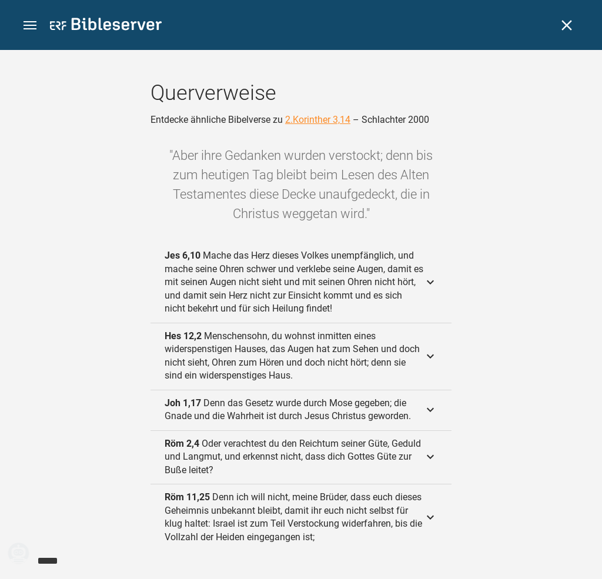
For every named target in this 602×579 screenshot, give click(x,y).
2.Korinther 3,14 (317, 119)
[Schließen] (566, 25)
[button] (30, 25)
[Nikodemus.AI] (27, 553)
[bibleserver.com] (106, 26)
